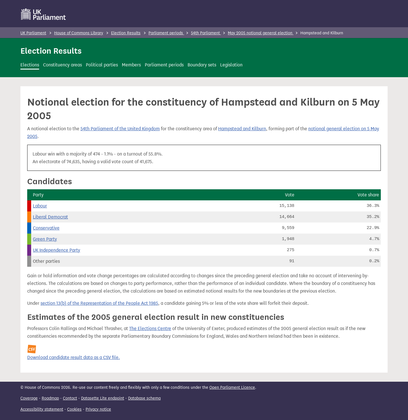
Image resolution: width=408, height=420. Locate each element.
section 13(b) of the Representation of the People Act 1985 (99, 303)
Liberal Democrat (50, 217)
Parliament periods (166, 33)
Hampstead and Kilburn (242, 128)
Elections (29, 65)
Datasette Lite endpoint (102, 398)
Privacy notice (98, 409)
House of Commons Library (78, 33)
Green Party (45, 239)
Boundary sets (202, 65)
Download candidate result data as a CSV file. (73, 357)
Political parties (102, 65)
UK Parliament (33, 33)
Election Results (126, 33)
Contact (70, 398)
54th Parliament (206, 33)
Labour (40, 206)
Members (131, 65)
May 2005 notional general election (261, 33)
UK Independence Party (56, 250)
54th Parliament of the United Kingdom (120, 128)
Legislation (231, 65)
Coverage (29, 398)
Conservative (46, 228)
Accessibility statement (41, 409)
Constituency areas (62, 65)
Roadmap (50, 398)
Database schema (144, 398)
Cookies (74, 409)
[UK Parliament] (43, 14)
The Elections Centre (150, 328)
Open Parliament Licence (232, 387)
